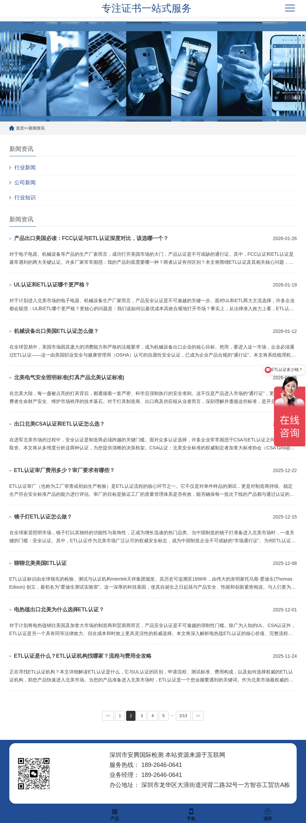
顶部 (267, 814)
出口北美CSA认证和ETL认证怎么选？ (59, 424)
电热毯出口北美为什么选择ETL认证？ (59, 609)
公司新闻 (25, 182)
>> (198, 715)
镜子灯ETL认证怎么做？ (43, 517)
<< (108, 715)
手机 (191, 814)
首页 (20, 128)
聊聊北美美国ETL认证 (40, 563)
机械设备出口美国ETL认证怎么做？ (56, 331)
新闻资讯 (37, 128)
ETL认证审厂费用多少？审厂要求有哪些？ (64, 470)
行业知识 (25, 197)
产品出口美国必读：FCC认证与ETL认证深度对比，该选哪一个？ (91, 238)
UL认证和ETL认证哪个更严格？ (52, 284)
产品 (114, 814)
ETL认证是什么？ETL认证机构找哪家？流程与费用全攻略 (82, 656)
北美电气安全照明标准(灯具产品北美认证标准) (69, 377)
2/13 (183, 715)
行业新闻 (25, 167)
